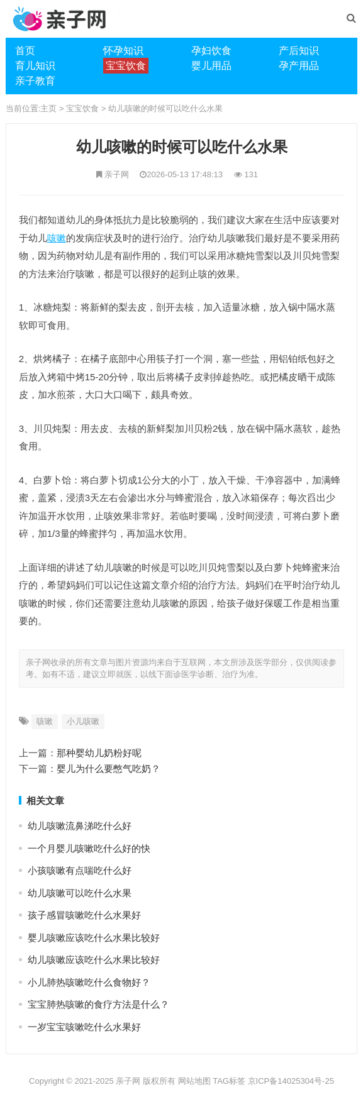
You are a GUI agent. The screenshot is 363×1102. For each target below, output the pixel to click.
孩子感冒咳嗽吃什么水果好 (84, 915)
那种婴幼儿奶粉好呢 (99, 752)
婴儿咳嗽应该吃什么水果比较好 (94, 937)
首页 (25, 50)
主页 (48, 108)
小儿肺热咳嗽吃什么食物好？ (89, 982)
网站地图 (194, 1081)
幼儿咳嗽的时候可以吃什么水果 (165, 108)
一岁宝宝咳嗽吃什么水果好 (84, 1027)
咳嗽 (56, 238)
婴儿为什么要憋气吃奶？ (108, 768)
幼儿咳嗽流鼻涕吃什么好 (79, 825)
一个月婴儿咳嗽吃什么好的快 (89, 848)
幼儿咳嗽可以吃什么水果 (79, 893)
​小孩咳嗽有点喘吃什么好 (79, 870)
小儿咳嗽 (83, 721)
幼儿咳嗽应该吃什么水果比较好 (94, 959)
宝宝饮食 (82, 108)
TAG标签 (229, 1081)
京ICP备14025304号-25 (291, 1081)
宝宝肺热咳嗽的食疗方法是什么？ (98, 1004)
